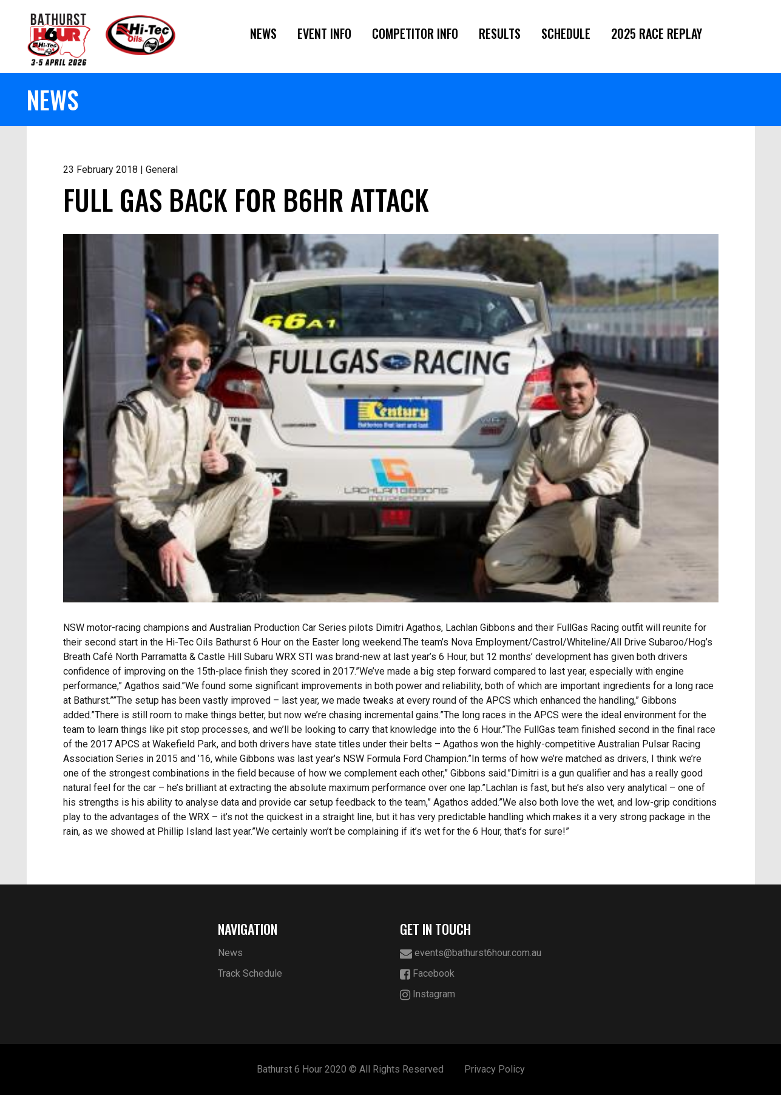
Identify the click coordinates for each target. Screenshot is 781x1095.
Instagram (427, 994)
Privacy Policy (494, 1069)
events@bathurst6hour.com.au (470, 953)
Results (500, 33)
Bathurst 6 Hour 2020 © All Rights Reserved (350, 1069)
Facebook (427, 974)
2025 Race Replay (656, 33)
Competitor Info (415, 33)
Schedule (565, 33)
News (263, 33)
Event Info (324, 33)
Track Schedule (250, 973)
